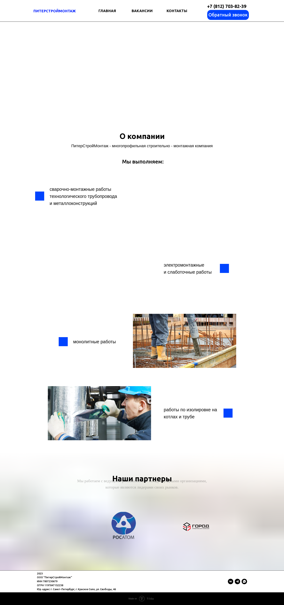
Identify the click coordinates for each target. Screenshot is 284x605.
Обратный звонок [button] (228, 14)
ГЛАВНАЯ (107, 11)
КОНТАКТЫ (176, 11)
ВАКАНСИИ (142, 11)
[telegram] (237, 581)
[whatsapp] (244, 581)
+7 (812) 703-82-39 (226, 6)
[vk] (230, 581)
